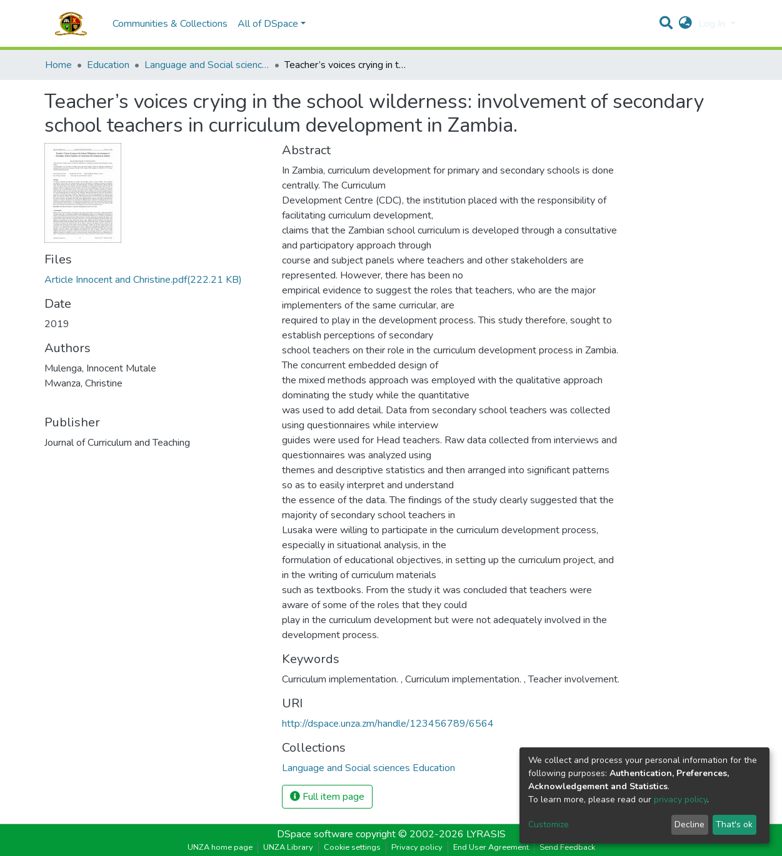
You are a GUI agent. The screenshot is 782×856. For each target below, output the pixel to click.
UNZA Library (288, 847)
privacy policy (680, 799)
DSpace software (315, 834)
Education (108, 65)
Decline (689, 824)
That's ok (734, 824)
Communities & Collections (170, 24)
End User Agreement (491, 847)
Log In (713, 24)
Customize (548, 824)
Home (58, 65)
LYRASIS (486, 834)
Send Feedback (567, 847)
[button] (685, 23)
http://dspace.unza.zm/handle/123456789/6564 (388, 724)
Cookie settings (352, 847)
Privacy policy (417, 847)
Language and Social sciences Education (206, 65)
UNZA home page (220, 847)
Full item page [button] (327, 797)
